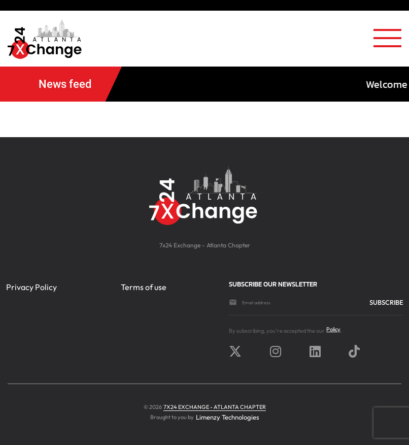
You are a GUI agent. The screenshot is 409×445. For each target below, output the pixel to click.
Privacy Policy (31, 287)
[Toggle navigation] (387, 41)
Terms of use (143, 287)
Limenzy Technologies (227, 417)
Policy (333, 329)
